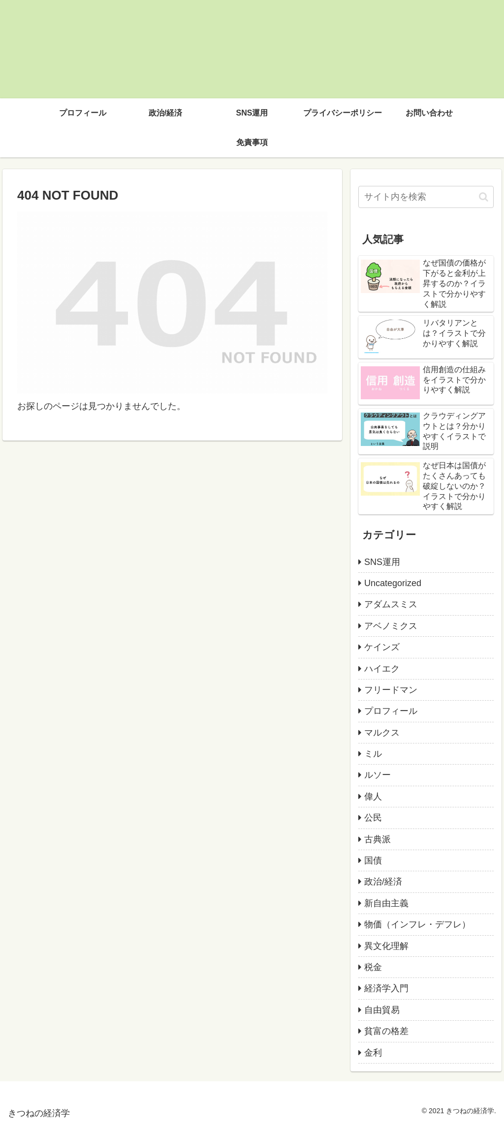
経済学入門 (386, 988)
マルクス (382, 733)
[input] (425, 197)
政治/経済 (383, 882)
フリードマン (390, 690)
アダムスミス (390, 604)
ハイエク (382, 669)
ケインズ (382, 647)
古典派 (377, 839)
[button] (483, 197)
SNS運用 (382, 562)
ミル (373, 754)
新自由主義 (386, 903)
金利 (373, 1053)
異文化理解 (386, 946)
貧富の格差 (386, 1031)
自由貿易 (382, 1010)
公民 (373, 818)
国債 (373, 860)
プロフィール (390, 711)
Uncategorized (392, 583)
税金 (373, 967)
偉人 (373, 796)
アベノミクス (390, 626)
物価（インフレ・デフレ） (417, 924)
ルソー (377, 775)
